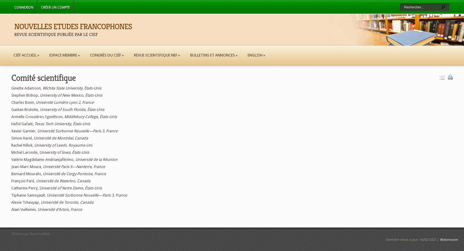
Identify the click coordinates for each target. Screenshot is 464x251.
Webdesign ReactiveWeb (31, 233)
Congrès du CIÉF (107, 55)
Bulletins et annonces (214, 55)
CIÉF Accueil (26, 55)
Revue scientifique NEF (157, 55)
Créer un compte (55, 8)
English (256, 55)
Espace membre (64, 55)
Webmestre (449, 240)
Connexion (23, 8)
